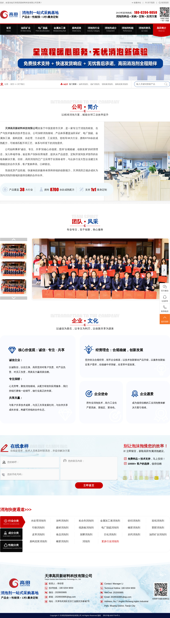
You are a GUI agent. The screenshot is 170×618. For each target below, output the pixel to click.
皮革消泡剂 (38, 534)
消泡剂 (86, 541)
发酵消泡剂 (86, 534)
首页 (12, 84)
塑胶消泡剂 (158, 527)
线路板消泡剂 (86, 527)
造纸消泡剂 (158, 520)
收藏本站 (137, 3)
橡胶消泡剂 (134, 527)
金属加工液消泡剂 (110, 520)
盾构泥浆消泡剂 (121, 84)
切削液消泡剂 (107, 84)
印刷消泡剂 (38, 527)
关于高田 (151, 3)
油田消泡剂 (83, 84)
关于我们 (21, 84)
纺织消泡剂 (134, 520)
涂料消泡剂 (62, 520)
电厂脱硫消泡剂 (110, 527)
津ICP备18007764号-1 (111, 615)
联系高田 (165, 3)
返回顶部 (165, 319)
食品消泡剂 (62, 534)
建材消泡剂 (62, 527)
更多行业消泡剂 (110, 541)
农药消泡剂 (134, 534)
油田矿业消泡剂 (158, 534)
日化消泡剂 (110, 534)
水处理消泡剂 (38, 520)
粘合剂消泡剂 (86, 520)
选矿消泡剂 (94, 84)
